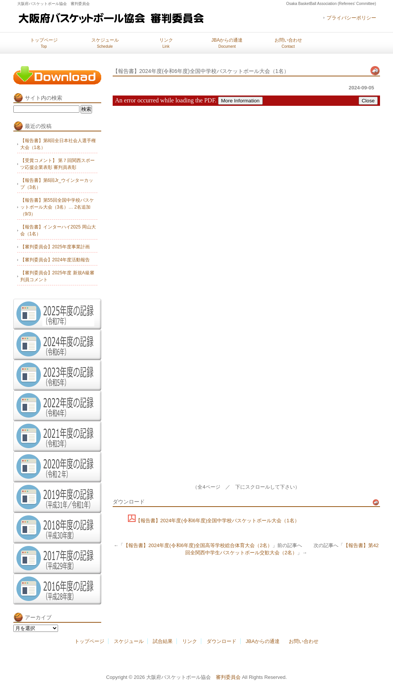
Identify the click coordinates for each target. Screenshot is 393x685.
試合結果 (163, 641)
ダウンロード (221, 641)
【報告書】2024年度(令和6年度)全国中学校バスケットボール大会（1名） (217, 520)
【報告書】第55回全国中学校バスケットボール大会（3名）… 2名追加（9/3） (57, 207)
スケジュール (105, 43)
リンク (166, 43)
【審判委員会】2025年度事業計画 (55, 246)
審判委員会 (228, 677)
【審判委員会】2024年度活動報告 (55, 259)
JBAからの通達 (227, 43)
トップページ (44, 43)
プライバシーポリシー (351, 18)
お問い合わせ (288, 43)
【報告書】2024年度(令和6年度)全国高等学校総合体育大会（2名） (197, 545)
